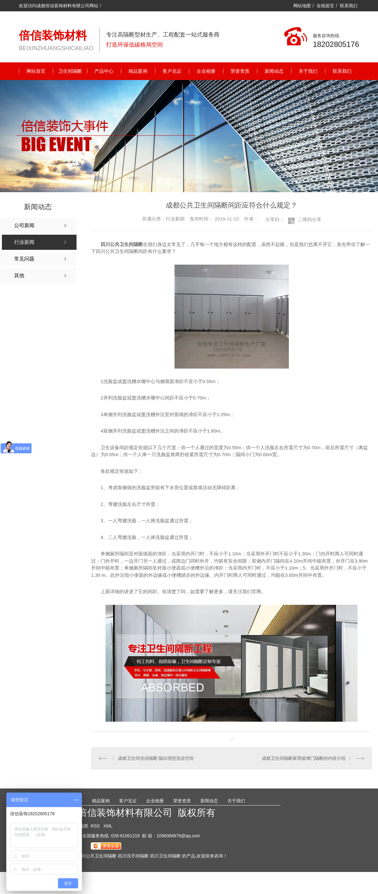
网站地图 (302, 5)
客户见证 (172, 71)
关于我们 (308, 71)
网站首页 (35, 71)
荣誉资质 (240, 71)
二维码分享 (309, 219)
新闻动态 (274, 71)
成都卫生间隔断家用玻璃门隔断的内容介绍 (304, 758)
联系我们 (349, 5)
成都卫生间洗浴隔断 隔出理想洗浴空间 (155, 758)
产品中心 (103, 71)
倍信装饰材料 (53, 35)
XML (107, 825)
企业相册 (206, 71)
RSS (96, 825)
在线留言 (325, 5)
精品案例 (138, 71)
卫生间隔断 (70, 71)
